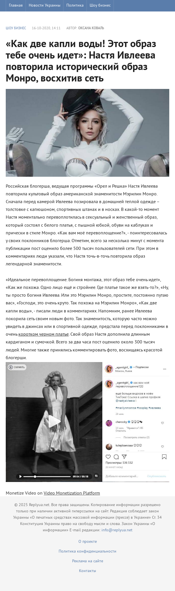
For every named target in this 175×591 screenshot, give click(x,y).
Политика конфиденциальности (87, 551)
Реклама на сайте (87, 561)
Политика (75, 5)
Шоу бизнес (100, 5)
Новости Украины (44, 5)
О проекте (87, 541)
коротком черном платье (43, 334)
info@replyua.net (116, 530)
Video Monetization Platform (72, 493)
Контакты (87, 571)
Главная (16, 5)
